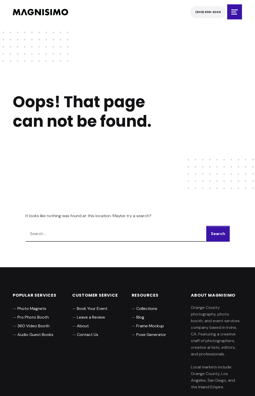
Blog (140, 317)
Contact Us (87, 334)
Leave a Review (91, 317)
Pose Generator (151, 334)
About (83, 326)
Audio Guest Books (35, 334)
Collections (146, 308)
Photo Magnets (31, 308)
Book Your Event (92, 308)
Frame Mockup (150, 326)
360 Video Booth (33, 326)
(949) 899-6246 (208, 12)
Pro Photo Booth (33, 317)
